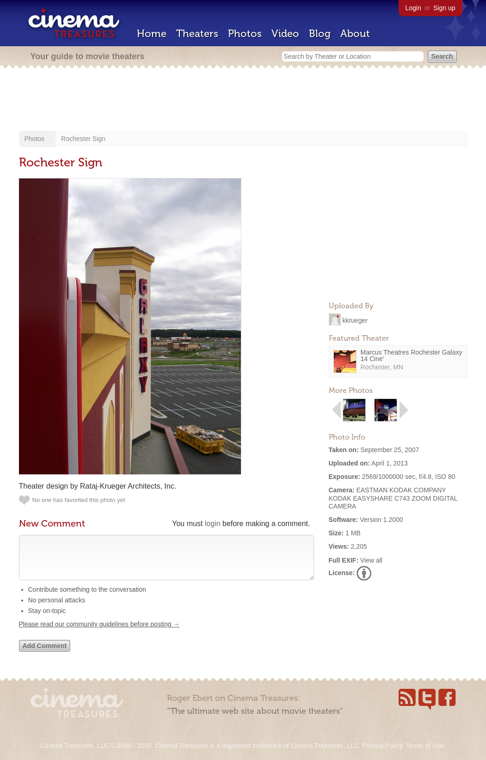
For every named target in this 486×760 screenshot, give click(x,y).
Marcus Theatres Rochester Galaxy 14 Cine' (411, 355)
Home (151, 33)
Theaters (197, 33)
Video (285, 33)
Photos (245, 33)
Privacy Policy (382, 745)
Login (413, 8)
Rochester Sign (83, 138)
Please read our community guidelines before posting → (99, 633)
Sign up (444, 8)
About (355, 33)
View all (371, 560)
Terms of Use (424, 745)
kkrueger (354, 320)
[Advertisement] (243, 100)
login (213, 523)
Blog (320, 33)
